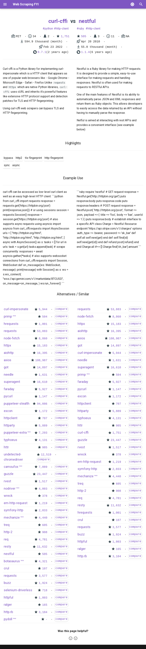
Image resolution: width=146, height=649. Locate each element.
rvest (7, 481)
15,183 (42, 346)
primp (8, 316)
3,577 (43, 576)
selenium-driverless (18, 590)
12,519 (46, 455)
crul (6, 568)
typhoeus (10, 440)
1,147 (43, 397)
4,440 (43, 518)
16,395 (42, 353)
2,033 (43, 511)
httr (6, 447)
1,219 (43, 503)
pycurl (8, 396)
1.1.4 (85, 52)
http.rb (8, 612)
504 (44, 317)
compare (61, 309)
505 (83, 36)
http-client (62, 28)
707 (44, 418)
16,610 (42, 382)
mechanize (12, 517)
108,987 (41, 360)
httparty (9, 425)
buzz (7, 583)
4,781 (43, 540)
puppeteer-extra (15, 432)
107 (44, 569)
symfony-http (13, 510)
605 (44, 525)
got (6, 367)
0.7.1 (42, 52)
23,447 (42, 474)
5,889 (43, 426)
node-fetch (12, 338)
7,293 (43, 433)
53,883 (42, 331)
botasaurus (12, 561)
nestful (87, 21)
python (49, 28)
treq (6, 525)
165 (44, 605)
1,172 (43, 411)
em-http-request (15, 503)
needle (8, 374)
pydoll (8, 619)
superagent (12, 382)
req (6, 539)
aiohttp (9, 353)
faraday (9, 389)
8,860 (43, 339)
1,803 (43, 598)
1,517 (43, 482)
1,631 (43, 375)
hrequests (11, 324)
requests (10, 331)
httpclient (10, 418)
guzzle (8, 474)
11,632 (42, 547)
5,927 (43, 389)
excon (8, 411)
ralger (8, 604)
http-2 (8, 532)
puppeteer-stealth (16, 403)
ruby (81, 28)
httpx (7, 345)
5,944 (43, 309)
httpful (8, 597)
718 (44, 590)
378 (44, 496)
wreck (8, 495)
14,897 (42, 368)
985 (44, 448)
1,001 (43, 324)
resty (7, 546)
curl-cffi (58, 21)
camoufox (11, 467)
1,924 (43, 583)
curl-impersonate (16, 309)
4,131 (43, 440)
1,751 (65, 36)
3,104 (43, 612)
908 (44, 532)
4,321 (43, 561)
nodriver (9, 488)
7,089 (43, 467)
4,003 (43, 489)
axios (7, 360)
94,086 (42, 404)
